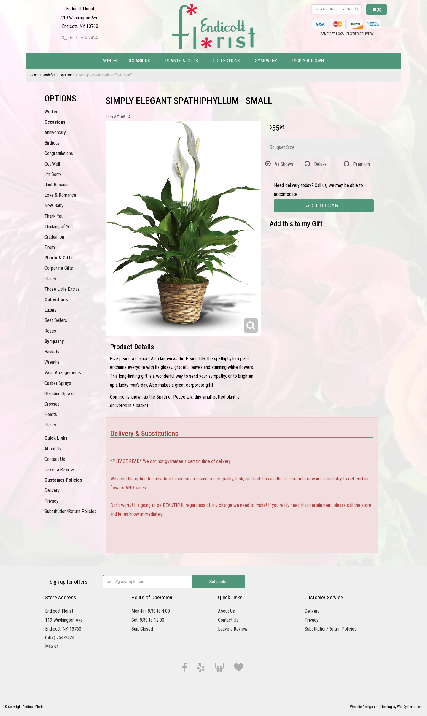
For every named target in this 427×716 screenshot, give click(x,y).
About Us (52, 449)
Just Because (57, 185)
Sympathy (266, 60)
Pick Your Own (308, 60)
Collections (226, 60)
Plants (50, 279)
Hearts (50, 414)
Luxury (50, 310)
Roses (50, 331)
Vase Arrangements (62, 372)
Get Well (52, 164)
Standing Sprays (59, 393)
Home (34, 75)
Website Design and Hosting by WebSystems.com (386, 707)
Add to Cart (324, 206)
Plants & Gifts (181, 60)
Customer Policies (63, 480)
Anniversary (55, 132)
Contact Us (54, 459)
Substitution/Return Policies (70, 511)
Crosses (52, 404)
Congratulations (58, 153)
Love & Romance (60, 195)
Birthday (49, 75)
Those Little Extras (61, 289)
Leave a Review (59, 469)
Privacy (51, 501)
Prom (49, 247)
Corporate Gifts (58, 268)
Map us (51, 646)
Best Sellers (55, 320)
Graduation (54, 237)
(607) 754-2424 (80, 38)
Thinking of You (58, 226)
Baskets (51, 352)
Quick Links (56, 438)
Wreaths (52, 362)
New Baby (53, 205)
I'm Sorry (52, 174)
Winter (111, 60)
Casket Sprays (57, 383)
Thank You (53, 216)
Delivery (52, 490)
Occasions (139, 60)
